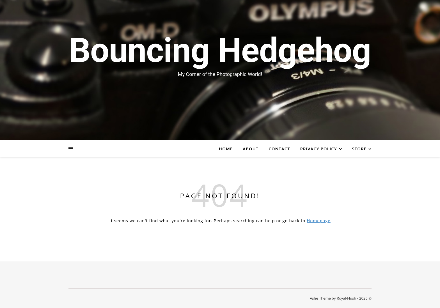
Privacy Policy (318, 148)
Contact (279, 148)
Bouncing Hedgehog (220, 50)
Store (359, 148)
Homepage (318, 220)
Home (226, 148)
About (250, 148)
